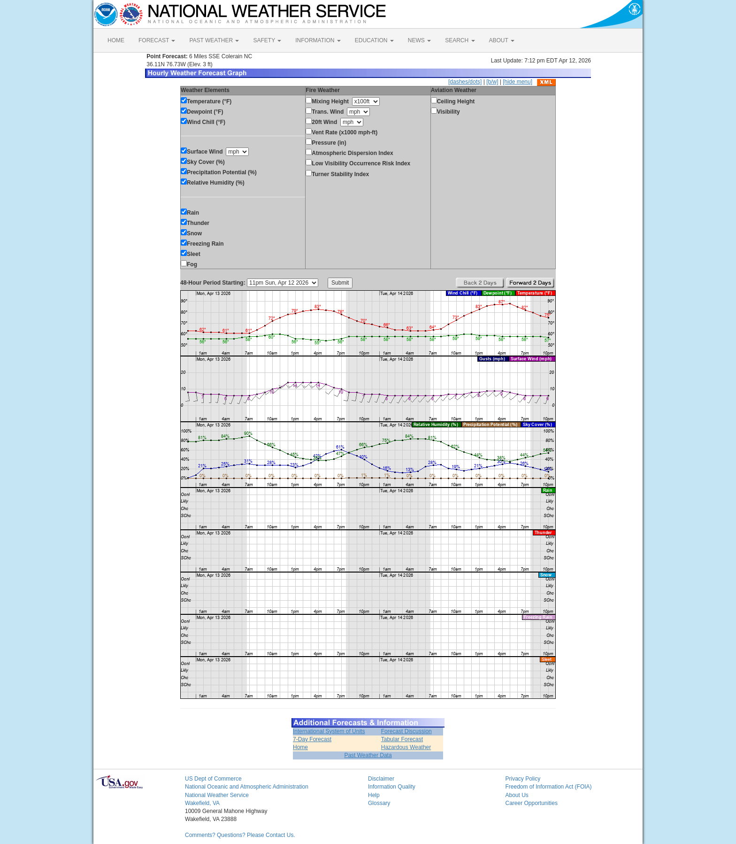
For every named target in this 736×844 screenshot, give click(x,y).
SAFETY (267, 40)
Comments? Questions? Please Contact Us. (240, 835)
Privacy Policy (523, 778)
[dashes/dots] (465, 81)
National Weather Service (217, 795)
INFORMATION (317, 40)
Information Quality (391, 786)
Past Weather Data (367, 755)
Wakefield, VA (202, 803)
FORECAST (156, 40)
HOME (115, 40)
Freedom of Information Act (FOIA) (549, 786)
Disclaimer (381, 778)
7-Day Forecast (312, 739)
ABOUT (501, 40)
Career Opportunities (532, 803)
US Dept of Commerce (213, 778)
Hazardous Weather (406, 747)
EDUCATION (374, 40)
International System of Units (329, 731)
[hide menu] (517, 81)
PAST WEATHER (214, 40)
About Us (517, 795)
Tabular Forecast (402, 739)
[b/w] (492, 81)
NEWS (419, 40)
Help (374, 795)
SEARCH (460, 40)
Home (300, 747)
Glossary (379, 803)
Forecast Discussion (406, 731)
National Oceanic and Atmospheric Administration (246, 786)
